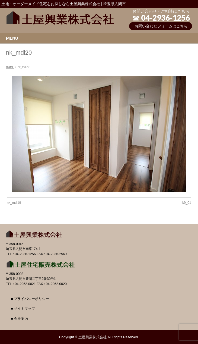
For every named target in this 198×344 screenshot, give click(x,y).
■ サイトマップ (23, 309)
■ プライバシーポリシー (30, 299)
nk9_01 (185, 203)
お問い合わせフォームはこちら (161, 26)
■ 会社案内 (19, 319)
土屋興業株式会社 (92, 337)
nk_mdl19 (14, 203)
